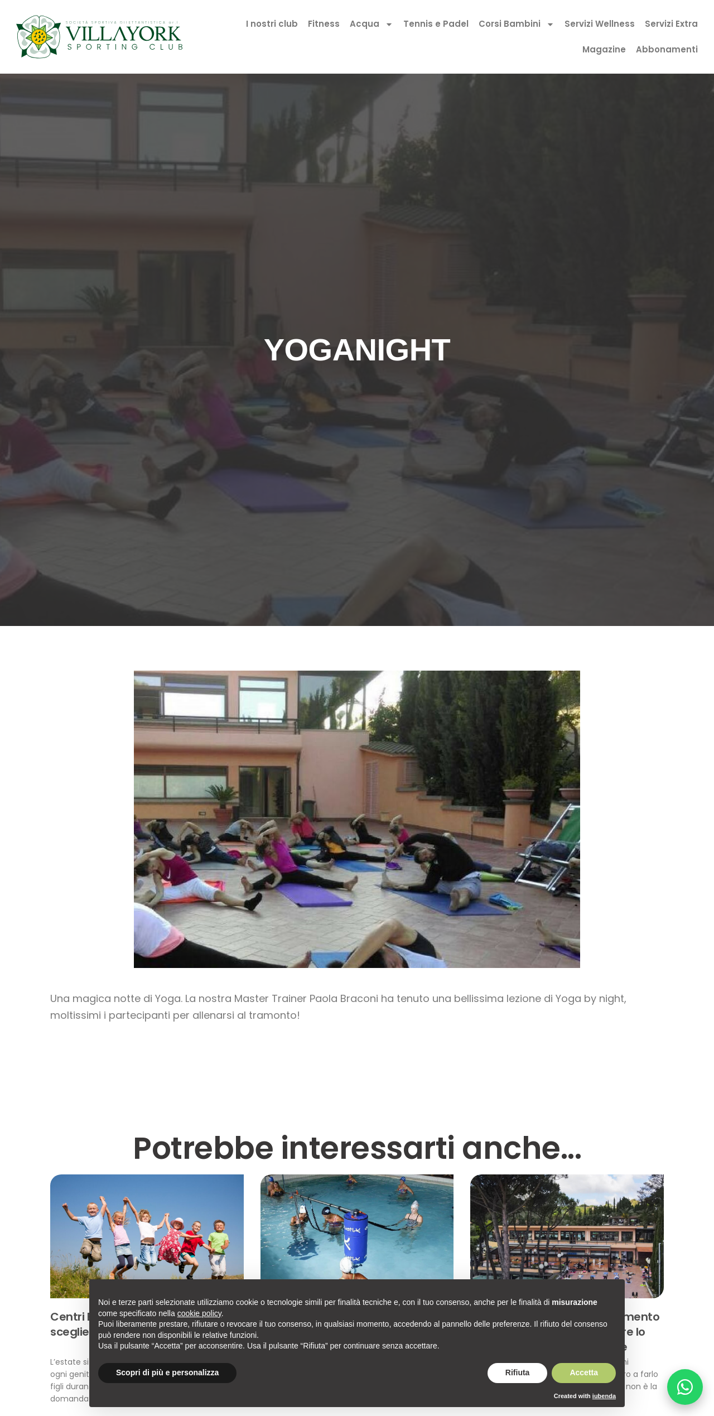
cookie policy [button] (199, 1313)
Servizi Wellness (600, 24)
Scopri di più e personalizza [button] (167, 1372)
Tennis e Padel (436, 24)
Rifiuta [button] (517, 1372)
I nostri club (272, 24)
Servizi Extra (671, 24)
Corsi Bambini (516, 24)
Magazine (604, 49)
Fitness (324, 24)
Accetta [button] (584, 1372)
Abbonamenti (667, 49)
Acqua (371, 24)
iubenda (604, 1396)
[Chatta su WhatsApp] (685, 1387)
